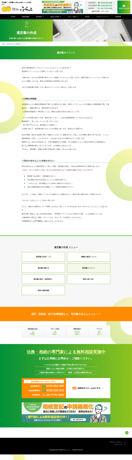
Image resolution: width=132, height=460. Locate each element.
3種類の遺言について (89, 262)
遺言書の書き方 (43, 274)
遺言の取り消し (88, 285)
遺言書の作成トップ (43, 262)
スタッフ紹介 (73, 16)
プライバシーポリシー (117, 448)
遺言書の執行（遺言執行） (43, 285)
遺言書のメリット (88, 274)
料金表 (87, 16)
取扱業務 (40, 16)
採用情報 (118, 16)
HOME (13, 16)
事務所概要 (25, 16)
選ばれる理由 (55, 16)
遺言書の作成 (10, 49)
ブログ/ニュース (102, 16)
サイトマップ (120, 450)
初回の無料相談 (43, 296)
